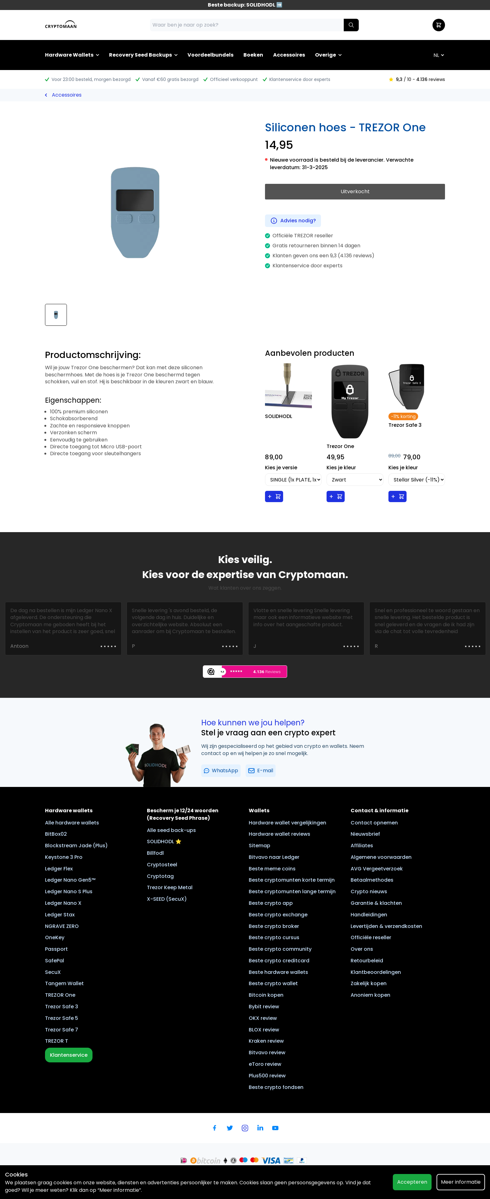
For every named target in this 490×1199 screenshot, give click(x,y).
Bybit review (264, 1006)
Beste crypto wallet (273, 983)
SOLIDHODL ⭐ (164, 841)
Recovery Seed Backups (140, 54)
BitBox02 (56, 834)
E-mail (260, 770)
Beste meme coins (272, 868)
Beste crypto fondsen (276, 1087)
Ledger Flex (59, 868)
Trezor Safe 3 (61, 1006)
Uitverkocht (355, 191)
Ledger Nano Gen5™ (70, 880)
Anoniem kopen (370, 995)
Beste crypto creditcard (279, 960)
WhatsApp (221, 770)
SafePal (54, 960)
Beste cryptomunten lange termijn (292, 891)
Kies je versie (281, 467)
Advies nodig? (293, 220)
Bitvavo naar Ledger (274, 857)
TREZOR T (56, 1041)
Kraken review (266, 1041)
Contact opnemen (374, 822)
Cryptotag (160, 876)
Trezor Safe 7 (61, 1029)
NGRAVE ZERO (62, 926)
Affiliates (362, 845)
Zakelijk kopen (369, 983)
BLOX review (264, 1029)
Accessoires (289, 54)
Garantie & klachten (376, 903)
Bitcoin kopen (266, 995)
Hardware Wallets (69, 54)
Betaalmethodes (372, 880)
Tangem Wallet (64, 983)
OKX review (263, 1018)
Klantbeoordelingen (376, 972)
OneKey (54, 937)
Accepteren (412, 1182)
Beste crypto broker (274, 926)
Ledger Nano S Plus (68, 891)
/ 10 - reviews (417, 79)
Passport (56, 949)
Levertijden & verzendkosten (386, 926)
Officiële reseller (371, 937)
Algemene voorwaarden (381, 857)
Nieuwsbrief (365, 834)
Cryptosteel (162, 864)
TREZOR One (60, 995)
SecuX (53, 972)
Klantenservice (69, 1055)
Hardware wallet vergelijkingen (287, 822)
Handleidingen (369, 914)
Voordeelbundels (210, 54)
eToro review (265, 1064)
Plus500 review (267, 1075)
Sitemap (259, 845)
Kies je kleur (341, 467)
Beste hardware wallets (278, 972)
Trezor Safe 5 (61, 1018)
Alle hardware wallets (72, 822)
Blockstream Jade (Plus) (76, 845)
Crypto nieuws (369, 891)
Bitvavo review (267, 1052)
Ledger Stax (60, 914)
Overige (325, 54)
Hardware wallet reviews (279, 834)
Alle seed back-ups (171, 830)
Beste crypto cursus (274, 937)
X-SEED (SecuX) (167, 899)
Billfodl (155, 853)
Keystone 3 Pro (63, 857)
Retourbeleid (367, 960)
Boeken (253, 54)
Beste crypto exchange (278, 914)
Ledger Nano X (63, 903)
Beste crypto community (280, 949)
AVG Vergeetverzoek (377, 868)
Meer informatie (461, 1182)
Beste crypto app (271, 903)
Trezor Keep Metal (169, 887)
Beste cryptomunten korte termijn (292, 880)
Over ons (362, 949)
